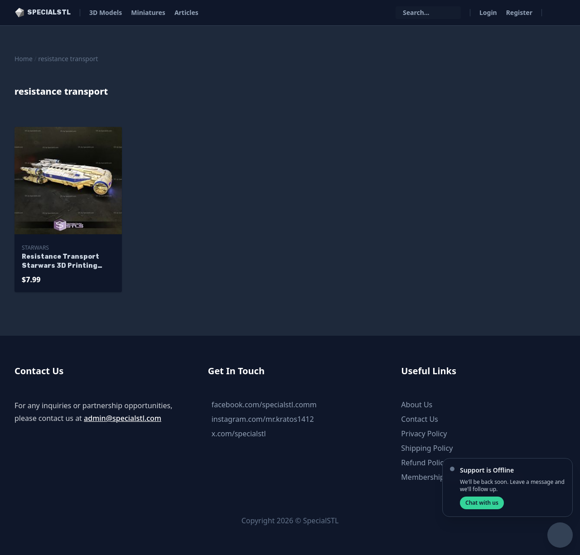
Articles (186, 12)
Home (23, 58)
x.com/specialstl (239, 434)
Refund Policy (424, 463)
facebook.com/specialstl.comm (264, 405)
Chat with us (481, 503)
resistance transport (68, 58)
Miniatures (148, 12)
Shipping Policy (427, 448)
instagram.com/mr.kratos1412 (263, 419)
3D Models (105, 12)
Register (519, 12)
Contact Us (419, 419)
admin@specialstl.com (122, 418)
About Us (416, 405)
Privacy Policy (424, 434)
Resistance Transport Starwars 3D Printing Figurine (60, 261)
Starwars (35, 247)
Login (488, 12)
